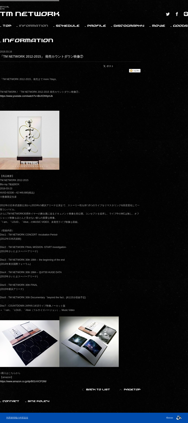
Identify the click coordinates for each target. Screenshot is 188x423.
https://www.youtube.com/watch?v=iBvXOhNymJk (26, 96)
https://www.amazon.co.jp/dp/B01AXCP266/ (23, 381)
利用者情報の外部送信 (17, 417)
